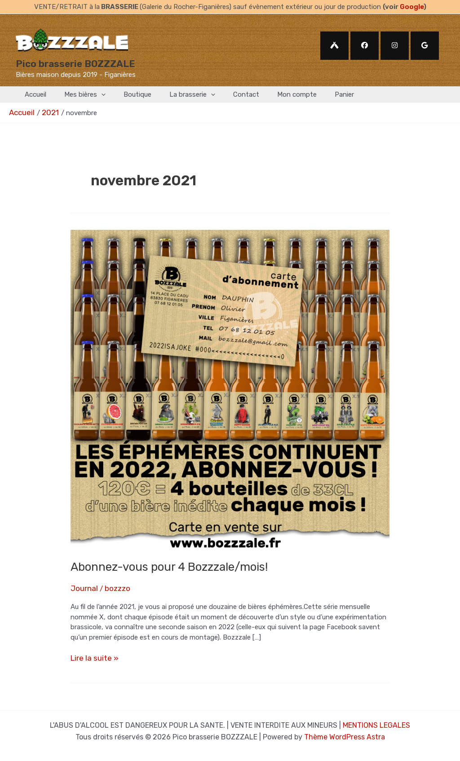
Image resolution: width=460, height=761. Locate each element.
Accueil (33, 94)
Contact (226, 94)
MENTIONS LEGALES (376, 720)
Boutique (126, 94)
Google (412, 7)
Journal (82, 586)
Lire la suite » (91, 655)
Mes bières (78, 95)
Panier (315, 94)
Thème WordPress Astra (344, 731)
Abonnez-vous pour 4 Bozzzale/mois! (169, 566)
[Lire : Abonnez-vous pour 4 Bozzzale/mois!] (230, 388)
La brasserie (176, 95)
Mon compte (272, 94)
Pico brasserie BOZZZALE (75, 63)
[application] (94, 95)
